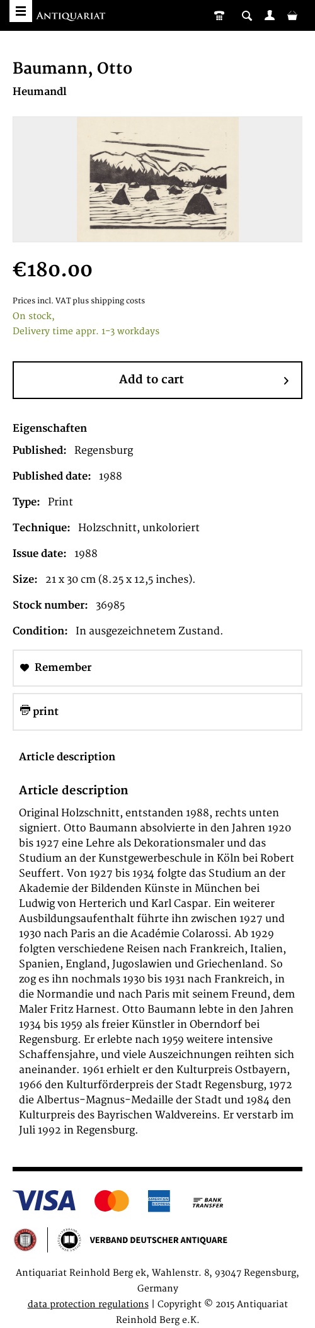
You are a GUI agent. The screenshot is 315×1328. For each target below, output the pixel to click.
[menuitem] (270, 15)
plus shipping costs (108, 301)
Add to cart (204, 381)
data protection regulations (88, 1304)
